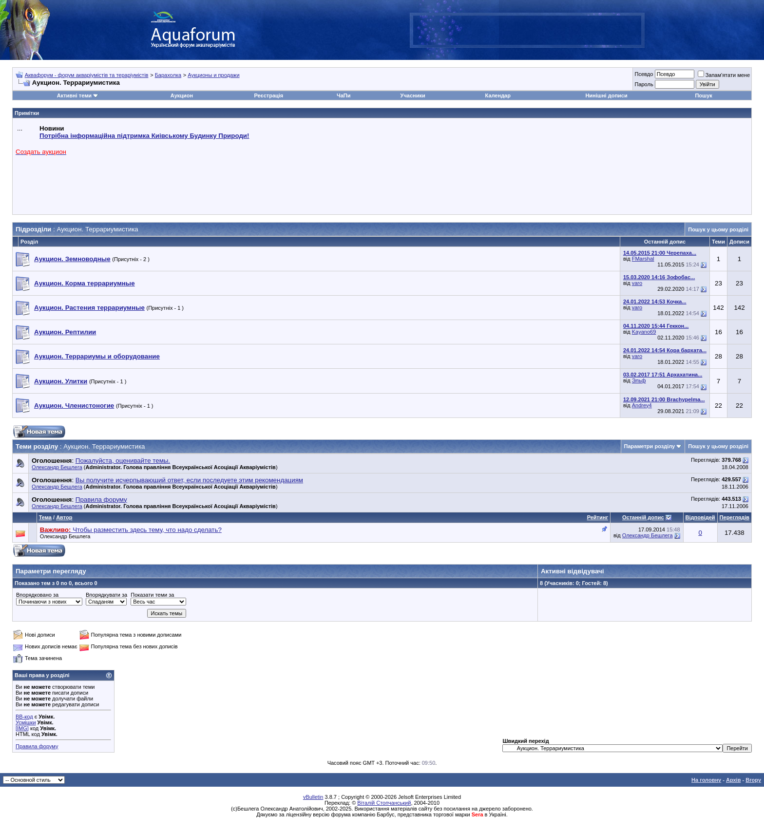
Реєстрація (268, 95)
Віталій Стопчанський (384, 803)
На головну (706, 780)
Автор (64, 517)
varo (637, 283)
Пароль (643, 84)
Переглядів (734, 517)
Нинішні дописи (606, 95)
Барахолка (168, 75)
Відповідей (700, 517)
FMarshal (643, 259)
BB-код (24, 716)
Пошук (703, 95)
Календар (498, 95)
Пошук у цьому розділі (718, 229)
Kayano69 (644, 332)
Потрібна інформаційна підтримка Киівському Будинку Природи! (144, 135)
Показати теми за (152, 595)
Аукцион (182, 95)
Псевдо (643, 74)
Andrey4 (642, 405)
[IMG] (22, 728)
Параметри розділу (649, 446)
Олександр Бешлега (57, 467)
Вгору (753, 780)
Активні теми (74, 95)
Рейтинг (597, 517)
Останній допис (643, 517)
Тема (45, 517)
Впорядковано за (37, 595)
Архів (733, 780)
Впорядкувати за (106, 595)
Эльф (639, 380)
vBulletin (313, 797)
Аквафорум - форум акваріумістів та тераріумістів (87, 75)
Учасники (413, 95)
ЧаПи (344, 95)
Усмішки (26, 722)
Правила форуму (37, 746)
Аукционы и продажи (213, 75)
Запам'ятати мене (724, 75)
